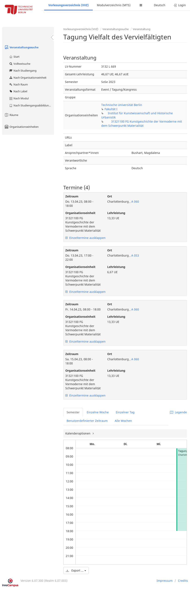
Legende (178, 412)
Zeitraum (71, 196)
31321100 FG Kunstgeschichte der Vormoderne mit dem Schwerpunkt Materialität (141, 123)
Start (14, 56)
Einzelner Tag (125, 412)
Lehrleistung (116, 213)
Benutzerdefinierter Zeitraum (87, 421)
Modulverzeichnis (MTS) (113, 5)
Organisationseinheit (80, 213)
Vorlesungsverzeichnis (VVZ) (68, 5)
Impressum (165, 581)
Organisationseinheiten (21, 127)
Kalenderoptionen (78, 433)
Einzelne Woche (98, 412)
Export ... (76, 570)
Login (180, 5)
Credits (183, 581)
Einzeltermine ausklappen (85, 238)
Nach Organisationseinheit (27, 77)
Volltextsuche (19, 64)
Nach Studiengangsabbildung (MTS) (31, 105)
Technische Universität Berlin (121, 105)
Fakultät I (111, 109)
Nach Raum (18, 84)
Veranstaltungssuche (21, 47)
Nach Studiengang (23, 70)
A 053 (134, 255)
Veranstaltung (141, 29)
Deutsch (159, 5)
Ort (109, 196)
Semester (73, 412)
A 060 (134, 201)
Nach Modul (19, 98)
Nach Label (18, 91)
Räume (11, 115)
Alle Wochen (123, 421)
